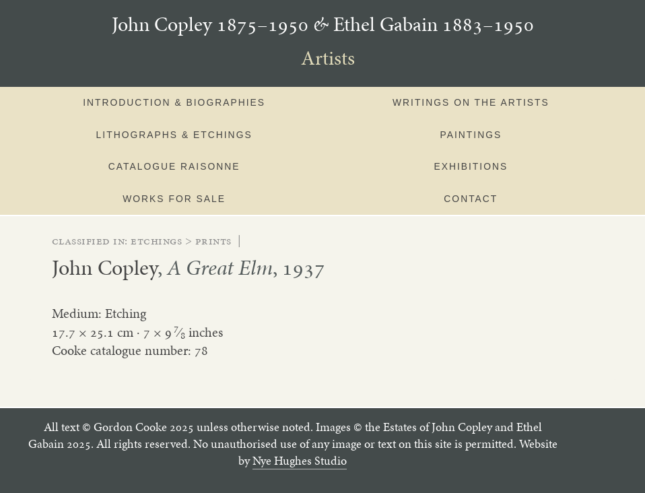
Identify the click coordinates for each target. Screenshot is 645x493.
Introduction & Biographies (174, 102)
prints (213, 240)
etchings (156, 240)
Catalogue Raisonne (174, 166)
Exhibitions (471, 166)
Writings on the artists (471, 102)
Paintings (471, 134)
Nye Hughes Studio (299, 461)
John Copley (105, 267)
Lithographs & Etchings (174, 134)
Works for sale (174, 198)
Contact (471, 198)
